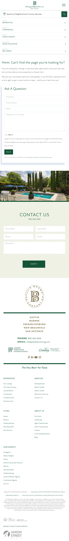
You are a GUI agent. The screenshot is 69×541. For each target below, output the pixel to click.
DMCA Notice (22, 526)
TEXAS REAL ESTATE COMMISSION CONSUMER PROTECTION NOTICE (42, 495)
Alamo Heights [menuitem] (9, 456)
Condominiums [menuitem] (9, 398)
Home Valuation (9, 44)
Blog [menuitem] (36, 437)
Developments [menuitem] (40, 384)
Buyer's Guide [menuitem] (39, 387)
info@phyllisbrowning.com (38, 342)
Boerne (34, 321)
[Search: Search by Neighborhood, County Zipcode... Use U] (31, 14)
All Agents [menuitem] (7, 452)
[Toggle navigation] (63, 5)
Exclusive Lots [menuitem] (8, 401)
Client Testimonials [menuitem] (41, 427)
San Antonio (34, 331)
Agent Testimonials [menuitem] (41, 423)
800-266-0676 (34, 219)
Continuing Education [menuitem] (42, 434)
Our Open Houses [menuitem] (10, 387)
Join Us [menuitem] (6, 484)
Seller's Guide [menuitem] (39, 391)
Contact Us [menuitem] (39, 398)
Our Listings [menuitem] (8, 384)
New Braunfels (34, 328)
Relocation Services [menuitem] (41, 394)
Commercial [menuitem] (8, 394)
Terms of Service (45, 157)
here (38, 77)
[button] (64, 14)
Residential (7, 23)
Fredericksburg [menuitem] (9, 423)
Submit (34, 264)
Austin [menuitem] (6, 416)
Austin (34, 317)
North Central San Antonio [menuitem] (13, 463)
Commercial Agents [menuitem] (10, 480)
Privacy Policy (34, 157)
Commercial (8, 30)
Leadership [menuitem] (38, 420)
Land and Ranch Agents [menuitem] (12, 477)
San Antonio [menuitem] (8, 430)
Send (8, 152)
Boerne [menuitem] (6, 420)
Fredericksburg (34, 324)
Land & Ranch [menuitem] (8, 391)
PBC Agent (7, 51)
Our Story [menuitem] (38, 416)
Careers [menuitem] (37, 430)
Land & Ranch (8, 37)
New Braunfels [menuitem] (9, 427)
